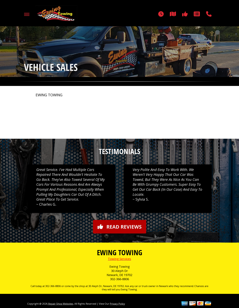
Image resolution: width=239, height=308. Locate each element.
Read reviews (120, 226)
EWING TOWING (49, 94)
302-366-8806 (119, 279)
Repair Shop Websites (60, 303)
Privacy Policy (117, 303)
